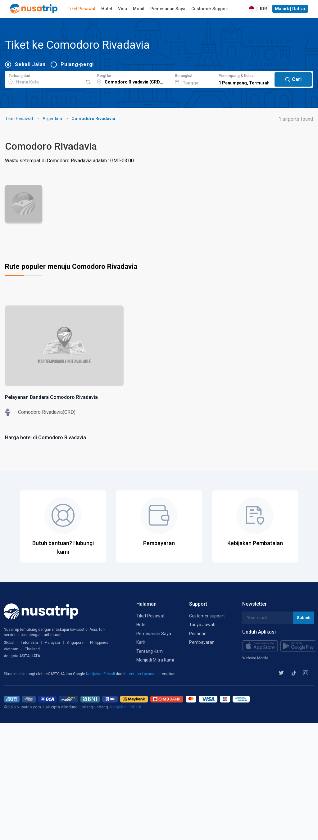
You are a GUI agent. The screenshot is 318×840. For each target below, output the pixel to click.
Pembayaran (202, 642)
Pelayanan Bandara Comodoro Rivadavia (51, 397)
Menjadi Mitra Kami (155, 659)
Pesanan (198, 633)
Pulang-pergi (77, 64)
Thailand (32, 649)
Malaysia (52, 642)
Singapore (75, 642)
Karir (140, 642)
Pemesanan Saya (167, 8)
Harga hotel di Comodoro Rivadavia (45, 437)
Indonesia (29, 642)
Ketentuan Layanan (140, 674)
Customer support (207, 615)
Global (9, 642)
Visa (122, 8)
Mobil (138, 8)
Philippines (99, 642)
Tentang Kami (150, 651)
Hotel (106, 8)
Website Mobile (255, 658)
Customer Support (210, 8)
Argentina (52, 118)
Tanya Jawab (202, 624)
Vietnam (11, 649)
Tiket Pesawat (81, 8)
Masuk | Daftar (290, 8)
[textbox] (44, 78)
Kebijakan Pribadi (101, 674)
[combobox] (44, 78)
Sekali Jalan (30, 64)
